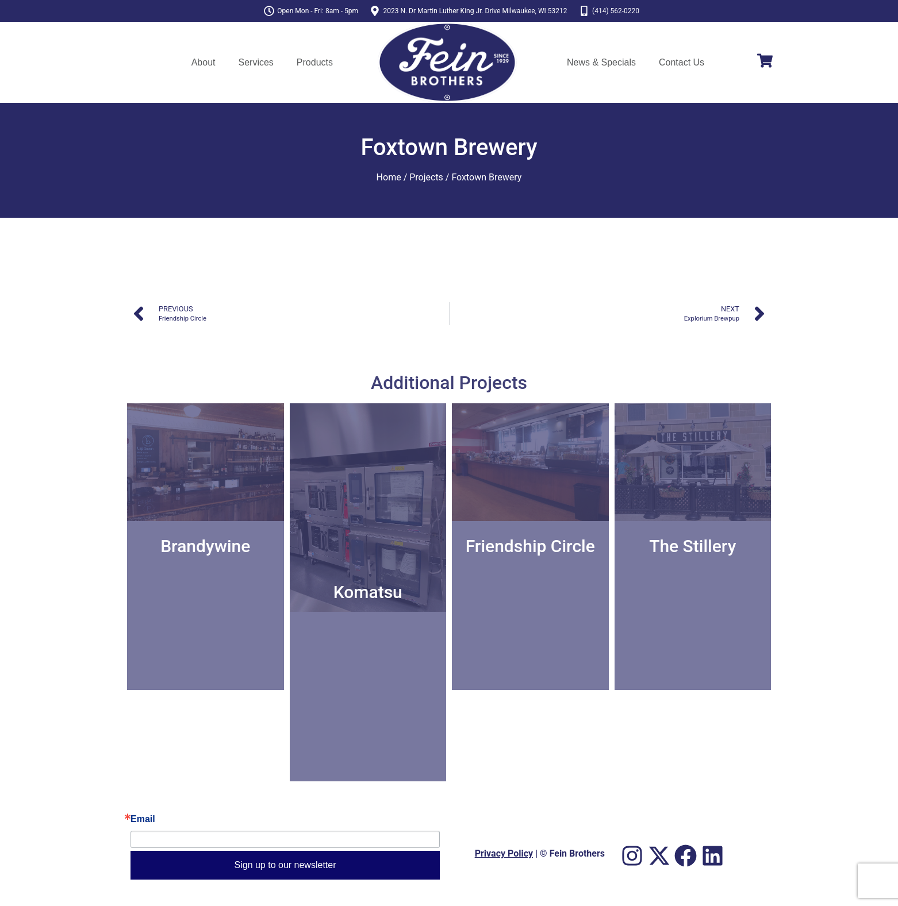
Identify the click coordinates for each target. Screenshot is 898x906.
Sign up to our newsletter (285, 865)
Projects (426, 177)
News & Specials (601, 62)
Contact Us (681, 62)
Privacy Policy (504, 853)
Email (143, 819)
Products (315, 62)
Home (389, 177)
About (203, 62)
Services (255, 62)
